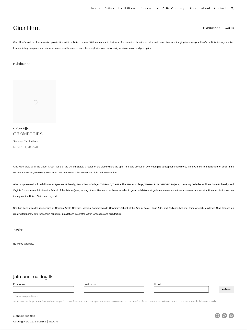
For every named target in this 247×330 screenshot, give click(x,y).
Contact (220, 8)
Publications (149, 8)
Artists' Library (173, 8)
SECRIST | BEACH (36, 8)
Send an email (224, 315)
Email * (158, 284)
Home (95, 8)
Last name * (91, 284)
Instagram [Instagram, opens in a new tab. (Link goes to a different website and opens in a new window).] (217, 315)
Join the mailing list (231, 315)
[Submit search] (232, 8)
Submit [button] (226, 289)
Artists (109, 8)
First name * (20, 284)
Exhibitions (126, 8)
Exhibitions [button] (211, 28)
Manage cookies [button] (24, 316)
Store (193, 8)
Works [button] (229, 28)
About (205, 8)
